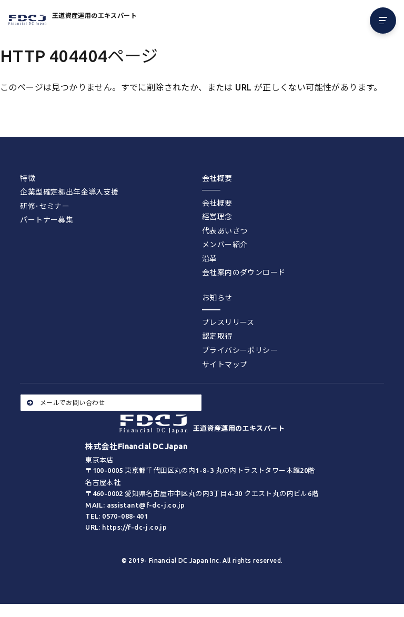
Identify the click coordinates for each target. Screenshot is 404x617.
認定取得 (217, 336)
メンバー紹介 (224, 244)
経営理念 (217, 217)
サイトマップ (224, 364)
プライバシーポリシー (240, 350)
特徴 (27, 178)
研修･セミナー (44, 206)
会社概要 (217, 203)
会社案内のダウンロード (243, 272)
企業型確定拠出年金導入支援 (69, 192)
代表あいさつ (224, 231)
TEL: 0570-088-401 (116, 516)
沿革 (209, 259)
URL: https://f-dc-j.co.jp (126, 527)
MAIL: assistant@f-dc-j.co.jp (135, 505)
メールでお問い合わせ (66, 402)
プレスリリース (228, 322)
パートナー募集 (46, 220)
